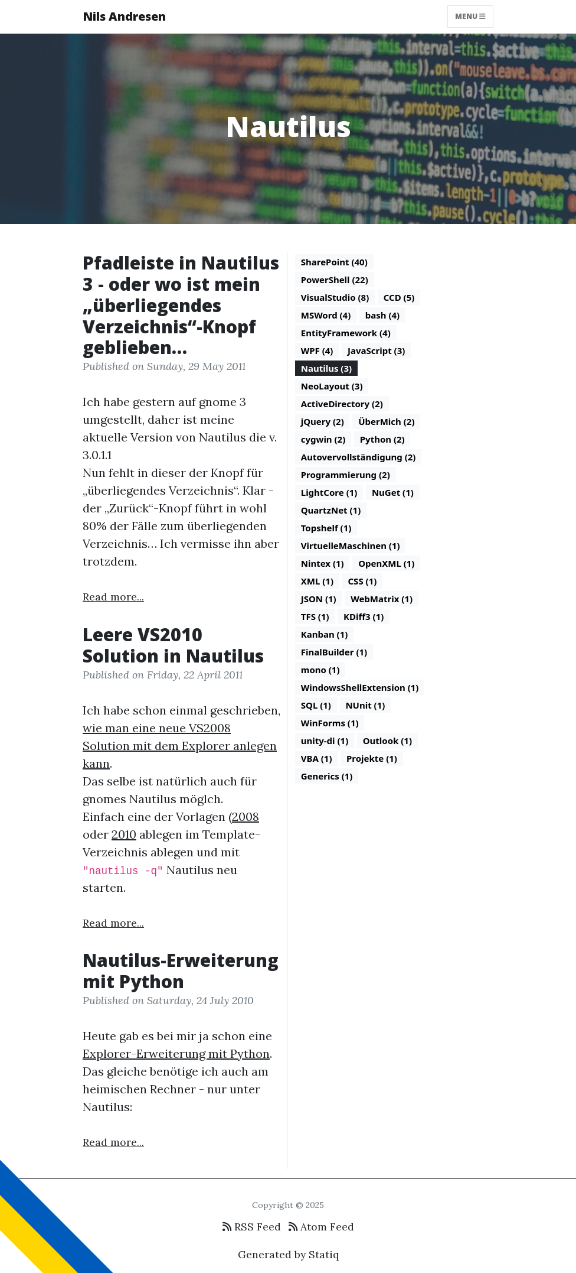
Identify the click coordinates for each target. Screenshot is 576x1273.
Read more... (113, 596)
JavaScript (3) (376, 350)
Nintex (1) (322, 563)
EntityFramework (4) (346, 333)
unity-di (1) (324, 740)
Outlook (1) (387, 740)
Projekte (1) (371, 758)
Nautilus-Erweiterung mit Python (181, 970)
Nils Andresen (124, 16)
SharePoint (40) (334, 262)
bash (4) (382, 315)
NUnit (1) (365, 705)
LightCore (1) (329, 492)
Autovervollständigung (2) (358, 457)
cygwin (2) (323, 439)
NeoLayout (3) (332, 386)
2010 (124, 834)
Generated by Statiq (288, 1254)
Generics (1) (327, 776)
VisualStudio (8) (335, 297)
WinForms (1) (330, 723)
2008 (245, 816)
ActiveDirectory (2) (342, 404)
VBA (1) (316, 758)
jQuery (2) (322, 421)
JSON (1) (318, 599)
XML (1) (317, 581)
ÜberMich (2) (386, 421)
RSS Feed (251, 1226)
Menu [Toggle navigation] (470, 16)
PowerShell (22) (334, 279)
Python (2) (382, 439)
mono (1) (320, 670)
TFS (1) (315, 616)
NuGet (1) (393, 492)
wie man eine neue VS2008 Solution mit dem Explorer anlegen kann (180, 745)
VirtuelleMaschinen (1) (350, 545)
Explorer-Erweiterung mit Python (176, 1053)
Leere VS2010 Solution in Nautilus (173, 645)
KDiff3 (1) (363, 616)
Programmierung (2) (345, 474)
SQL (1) (316, 705)
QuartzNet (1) (331, 510)
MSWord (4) (326, 315)
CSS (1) (362, 581)
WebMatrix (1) (382, 599)
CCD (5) (399, 297)
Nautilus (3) (326, 368)
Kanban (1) (324, 634)
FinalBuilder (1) (334, 652)
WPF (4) (317, 350)
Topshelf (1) (326, 528)
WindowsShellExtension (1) (360, 687)
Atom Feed (321, 1226)
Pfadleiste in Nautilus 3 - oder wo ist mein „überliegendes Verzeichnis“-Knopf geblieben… (181, 305)
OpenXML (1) (386, 563)
